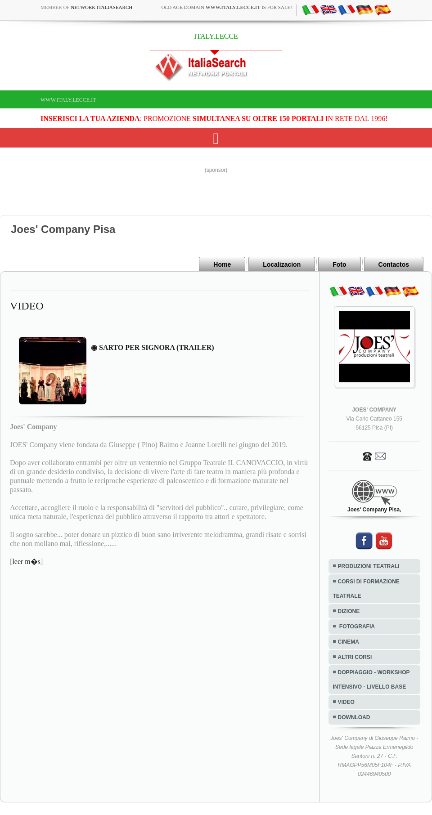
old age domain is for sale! (227, 7)
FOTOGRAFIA (356, 626)
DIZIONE (349, 611)
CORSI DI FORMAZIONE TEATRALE (366, 588)
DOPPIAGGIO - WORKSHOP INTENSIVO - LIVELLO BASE (371, 679)
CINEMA (348, 642)
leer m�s (26, 561)
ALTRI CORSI (355, 657)
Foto (339, 264)
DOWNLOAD (354, 717)
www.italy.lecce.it (68, 100)
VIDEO (346, 702)
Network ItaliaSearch (101, 7)
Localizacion (282, 264)
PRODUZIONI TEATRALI (369, 566)
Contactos (393, 264)
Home (222, 264)
